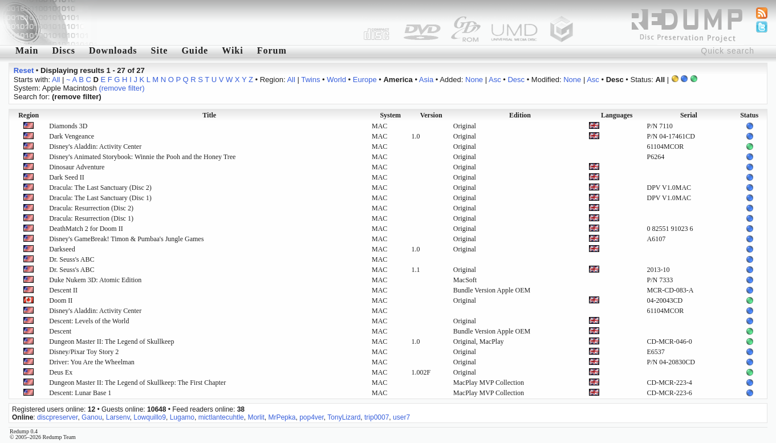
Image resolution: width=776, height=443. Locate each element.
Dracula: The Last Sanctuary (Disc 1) (100, 198)
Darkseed (62, 249)
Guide (194, 50)
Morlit (255, 417)
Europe (365, 79)
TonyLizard (343, 417)
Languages (616, 115)
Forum (272, 50)
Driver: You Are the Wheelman (91, 362)
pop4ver (311, 417)
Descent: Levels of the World (89, 321)
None (474, 79)
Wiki (232, 50)
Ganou (92, 417)
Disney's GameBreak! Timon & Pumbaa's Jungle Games (126, 239)
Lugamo (182, 417)
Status (749, 115)
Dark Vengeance (71, 136)
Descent (60, 331)
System (390, 115)
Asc (495, 79)
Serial (688, 115)
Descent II (63, 290)
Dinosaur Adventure (76, 167)
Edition (520, 115)
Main (26, 50)
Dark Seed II (66, 177)
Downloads (113, 50)
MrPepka (281, 417)
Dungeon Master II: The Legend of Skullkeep (111, 342)
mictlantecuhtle (221, 417)
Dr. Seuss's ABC (71, 259)
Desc (516, 79)
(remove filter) (121, 88)
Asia (426, 79)
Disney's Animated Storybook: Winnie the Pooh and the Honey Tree (142, 157)
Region (28, 115)
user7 (401, 417)
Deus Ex (60, 372)
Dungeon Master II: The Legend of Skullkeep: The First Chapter (137, 383)
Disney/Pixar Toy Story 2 (84, 352)
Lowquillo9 (149, 417)
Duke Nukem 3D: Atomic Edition (95, 280)
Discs (63, 50)
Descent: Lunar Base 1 (80, 393)
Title (209, 115)
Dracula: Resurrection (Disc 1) (91, 218)
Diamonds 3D (68, 126)
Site (159, 50)
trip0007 (376, 417)
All (56, 79)
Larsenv (118, 417)
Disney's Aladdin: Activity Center (95, 147)
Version (431, 115)
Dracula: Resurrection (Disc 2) (91, 208)
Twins (310, 79)
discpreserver (57, 417)
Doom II (60, 300)
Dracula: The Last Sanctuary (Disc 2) (100, 188)
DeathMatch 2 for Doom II (86, 229)
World (336, 79)
